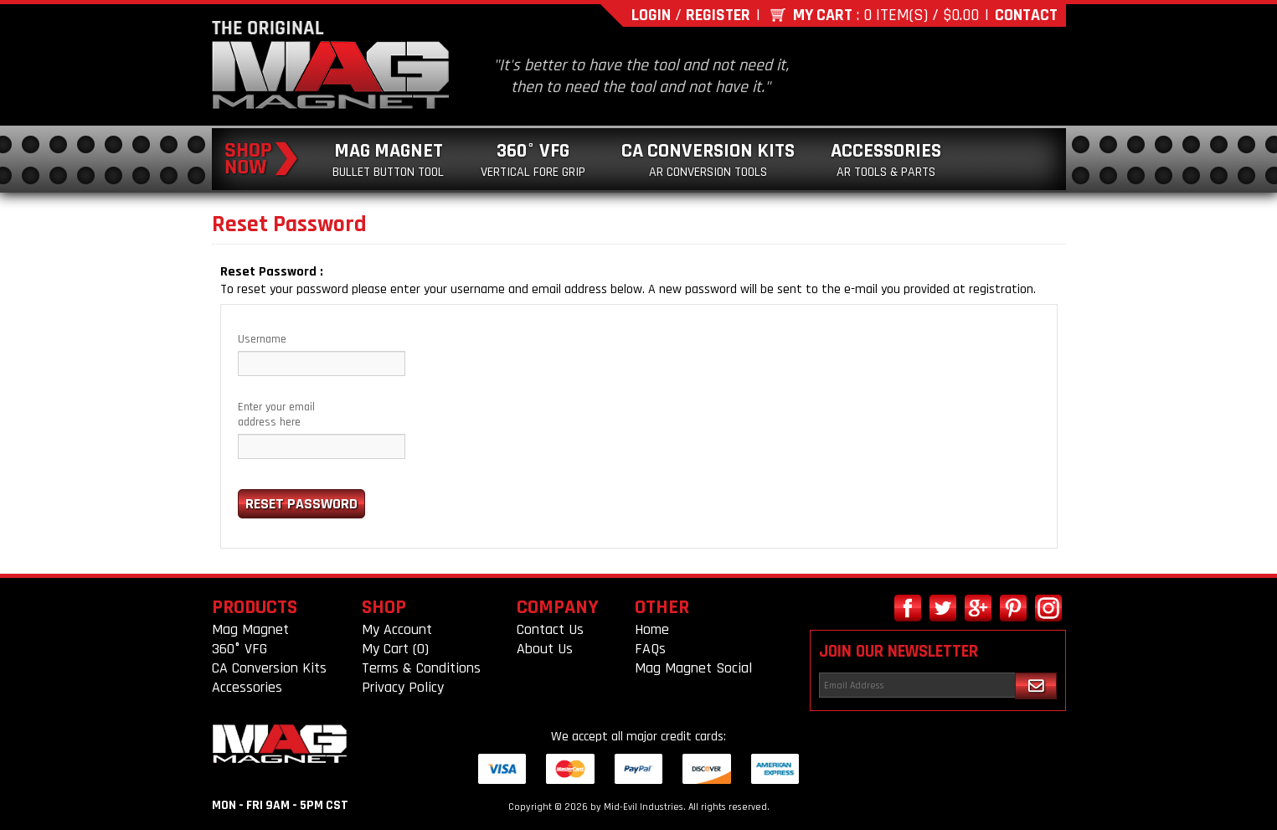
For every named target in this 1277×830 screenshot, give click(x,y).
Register (718, 15)
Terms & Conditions (421, 668)
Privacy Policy (403, 687)
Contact (1026, 15)
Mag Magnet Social (693, 668)
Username (262, 339)
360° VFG (533, 159)
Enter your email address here (276, 415)
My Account (397, 629)
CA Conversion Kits (708, 159)
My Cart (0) (395, 648)
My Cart (822, 15)
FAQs (650, 648)
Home (652, 629)
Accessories (886, 159)
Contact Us (550, 629)
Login (651, 15)
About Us (545, 648)
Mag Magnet (388, 159)
